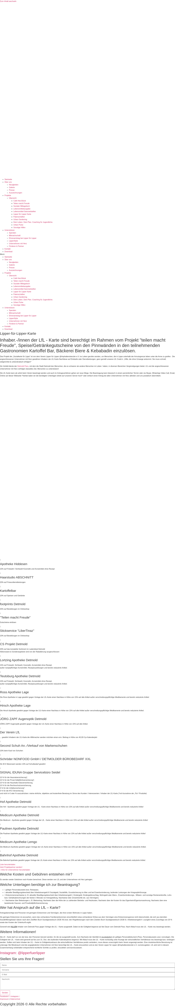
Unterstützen (9, 230)
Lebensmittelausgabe (21, 209)
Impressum (4, 999)
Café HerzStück (19, 201)
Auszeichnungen (15, 193)
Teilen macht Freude (21, 203)
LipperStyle (13, 241)
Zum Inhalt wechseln (8, 1)
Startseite (8, 179)
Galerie (12, 187)
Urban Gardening (20, 219)
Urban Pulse (18, 225)
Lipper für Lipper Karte (22, 214)
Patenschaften (19, 217)
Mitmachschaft (14, 235)
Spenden (12, 233)
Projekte (7, 195)
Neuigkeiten (13, 185)
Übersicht (13, 198)
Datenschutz (15, 999)
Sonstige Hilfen (19, 227)
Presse (12, 190)
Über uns (8, 182)
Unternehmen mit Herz (18, 243)
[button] (87, 254)
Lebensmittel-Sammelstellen (24, 211)
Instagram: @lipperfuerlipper (22, 953)
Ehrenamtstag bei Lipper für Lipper (22, 238)
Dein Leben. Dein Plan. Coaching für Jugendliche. (33, 222)
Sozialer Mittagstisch (21, 206)
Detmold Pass (23, 366)
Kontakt (7, 249)
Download (8, 252)
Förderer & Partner (16, 246)
